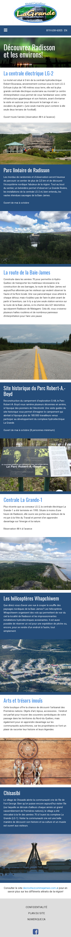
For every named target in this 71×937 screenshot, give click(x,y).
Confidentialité (36, 907)
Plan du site (36, 913)
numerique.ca (36, 919)
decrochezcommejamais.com (39, 888)
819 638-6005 (54, 30)
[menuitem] (54, 30)
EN (65, 30)
